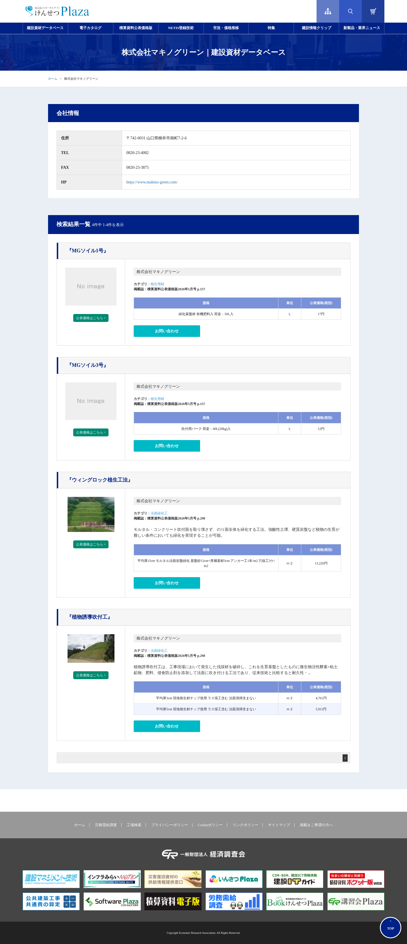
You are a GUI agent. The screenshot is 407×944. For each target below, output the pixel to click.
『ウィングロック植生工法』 (100, 480)
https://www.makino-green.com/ (151, 182)
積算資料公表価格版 (135, 28)
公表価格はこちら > (91, 318)
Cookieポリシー (210, 825)
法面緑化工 (159, 513)
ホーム (52, 78)
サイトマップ (279, 825)
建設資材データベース (45, 28)
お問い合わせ (167, 331)
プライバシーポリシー (169, 825)
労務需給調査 (106, 825)
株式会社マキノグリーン (158, 272)
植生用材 (157, 284)
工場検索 (134, 825)
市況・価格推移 (226, 28)
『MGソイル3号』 (88, 365)
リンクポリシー (245, 825)
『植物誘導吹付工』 (89, 617)
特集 (271, 28)
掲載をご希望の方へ (316, 825)
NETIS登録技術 (181, 28)
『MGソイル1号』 (88, 251)
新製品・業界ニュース (361, 28)
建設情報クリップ (316, 28)
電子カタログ (90, 28)
